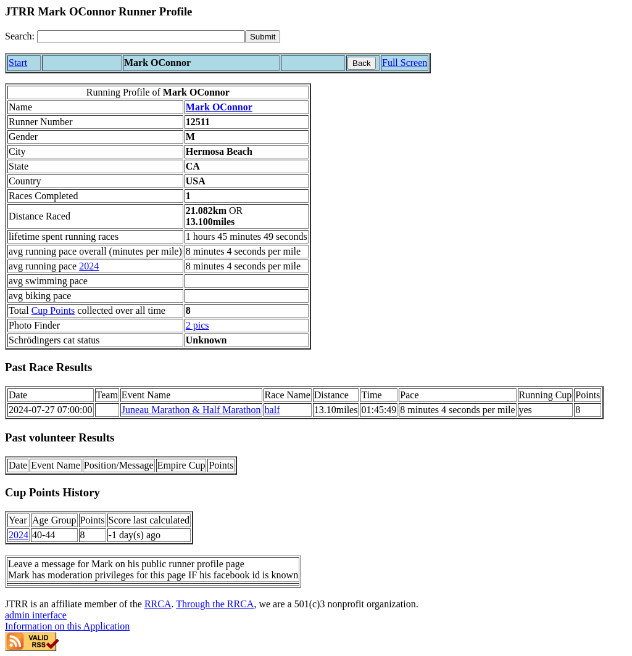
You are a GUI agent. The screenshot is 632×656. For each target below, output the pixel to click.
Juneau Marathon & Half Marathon (191, 409)
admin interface (36, 615)
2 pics (197, 325)
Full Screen (404, 62)
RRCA (158, 604)
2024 (89, 266)
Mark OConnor (219, 107)
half (272, 409)
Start (18, 62)
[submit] (262, 36)
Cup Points (53, 310)
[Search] (141, 36)
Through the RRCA (215, 604)
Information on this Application (67, 626)
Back (361, 63)
